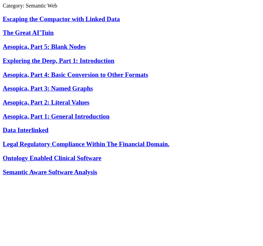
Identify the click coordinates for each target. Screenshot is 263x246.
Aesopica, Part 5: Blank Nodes (44, 46)
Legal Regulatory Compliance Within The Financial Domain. (86, 144)
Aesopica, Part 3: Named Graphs (48, 88)
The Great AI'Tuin (28, 32)
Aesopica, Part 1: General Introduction (56, 116)
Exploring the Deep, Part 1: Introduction (58, 60)
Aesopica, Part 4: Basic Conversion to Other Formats (75, 74)
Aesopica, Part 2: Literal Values (46, 102)
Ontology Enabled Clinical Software (52, 158)
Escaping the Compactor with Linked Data (61, 19)
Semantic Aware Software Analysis (50, 172)
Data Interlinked (26, 130)
